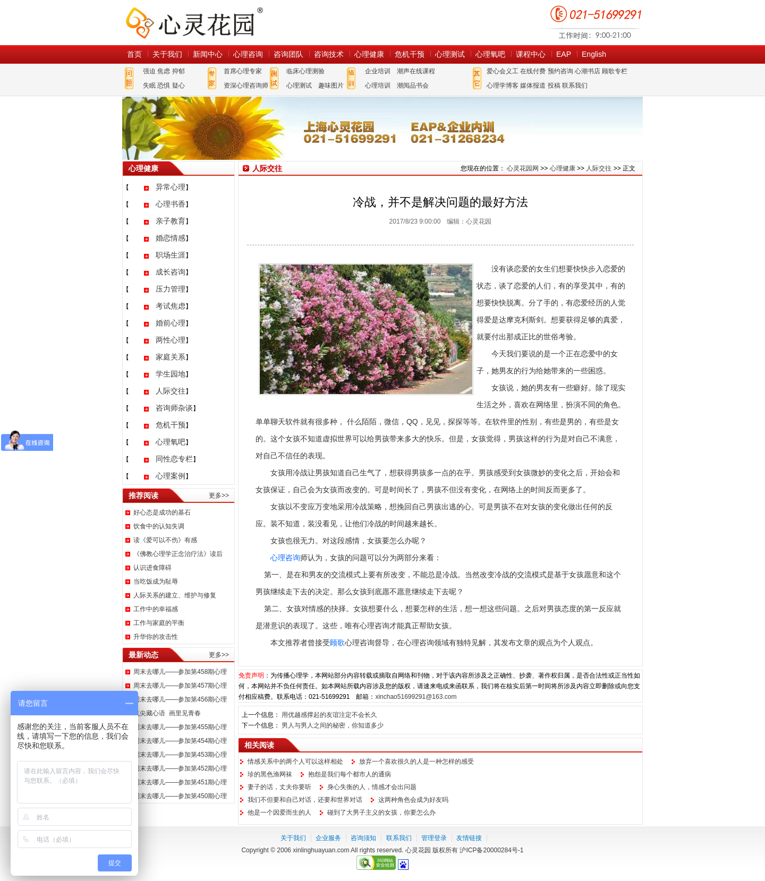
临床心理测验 (305, 71)
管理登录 (434, 838)
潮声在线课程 (416, 71)
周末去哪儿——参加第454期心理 (180, 741)
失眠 (149, 85)
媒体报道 (533, 85)
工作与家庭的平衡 (158, 623)
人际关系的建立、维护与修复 (174, 595)
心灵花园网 (194, 22)
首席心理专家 (243, 71)
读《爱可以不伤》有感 (165, 540)
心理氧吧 (490, 54)
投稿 (554, 85)
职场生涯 (170, 255)
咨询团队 (288, 54)
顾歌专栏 (614, 71)
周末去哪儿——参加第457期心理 (180, 685)
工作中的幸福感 (155, 609)
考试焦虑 (170, 306)
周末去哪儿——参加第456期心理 (180, 699)
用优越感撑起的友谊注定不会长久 (329, 715)
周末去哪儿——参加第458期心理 (180, 671)
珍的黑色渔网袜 (270, 774)
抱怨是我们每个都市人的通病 (349, 774)
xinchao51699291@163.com (415, 696)
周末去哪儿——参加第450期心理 (180, 796)
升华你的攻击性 (155, 636)
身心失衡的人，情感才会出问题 (371, 787)
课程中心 (531, 54)
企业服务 (328, 838)
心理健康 (369, 54)
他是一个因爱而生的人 (279, 812)
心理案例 (170, 476)
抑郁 (178, 71)
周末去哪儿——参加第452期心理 (180, 768)
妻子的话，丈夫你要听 (279, 787)
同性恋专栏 (174, 459)
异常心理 (170, 187)
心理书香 (170, 204)
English (594, 54)
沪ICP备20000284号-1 (491, 850)
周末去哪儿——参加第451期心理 (180, 782)
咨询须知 (363, 838)
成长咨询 (170, 272)
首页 (134, 54)
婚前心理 (170, 323)
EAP (563, 54)
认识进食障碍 (152, 567)
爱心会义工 (502, 71)
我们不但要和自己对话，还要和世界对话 (305, 799)
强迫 (149, 71)
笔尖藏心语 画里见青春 (167, 713)
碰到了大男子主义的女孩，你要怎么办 (381, 812)
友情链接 (469, 838)
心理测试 (450, 54)
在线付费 (533, 71)
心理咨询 (248, 54)
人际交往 (170, 391)
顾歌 (337, 642)
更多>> (219, 495)
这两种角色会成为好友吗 (413, 799)
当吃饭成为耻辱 (155, 581)
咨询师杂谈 (174, 408)
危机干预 (409, 54)
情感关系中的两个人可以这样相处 (295, 761)
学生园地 (170, 374)
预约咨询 (560, 71)
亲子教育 (170, 221)
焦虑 (163, 71)
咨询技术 (329, 54)
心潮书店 (587, 71)
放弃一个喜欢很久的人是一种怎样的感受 (416, 761)
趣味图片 (331, 85)
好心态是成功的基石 (162, 512)
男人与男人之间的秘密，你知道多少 (333, 725)
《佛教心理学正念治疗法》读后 (178, 554)
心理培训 (377, 85)
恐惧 (163, 85)
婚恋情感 (170, 238)
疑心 (178, 85)
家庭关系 (170, 357)
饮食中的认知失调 (158, 526)
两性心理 (170, 340)
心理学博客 (502, 85)
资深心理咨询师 (246, 85)
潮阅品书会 (413, 85)
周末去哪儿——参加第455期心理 (180, 727)
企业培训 (377, 71)
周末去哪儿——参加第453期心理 (180, 754)
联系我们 (575, 85)
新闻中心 (208, 54)
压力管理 (170, 289)
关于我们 (167, 54)
